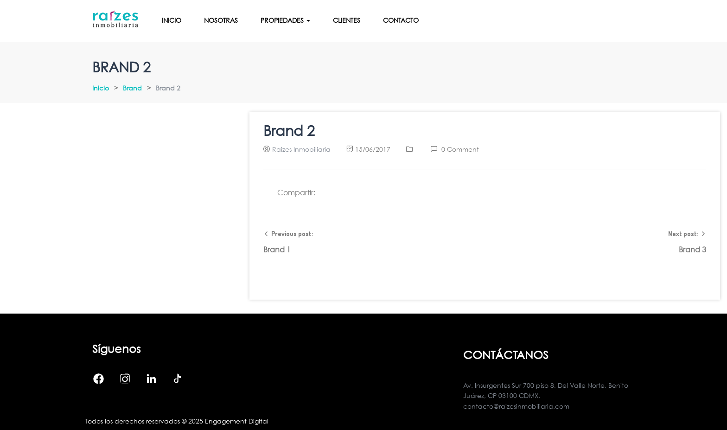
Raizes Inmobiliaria (301, 149)
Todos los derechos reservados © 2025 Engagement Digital (176, 421)
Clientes (346, 20)
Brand (132, 88)
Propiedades (285, 20)
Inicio (171, 20)
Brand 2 (289, 130)
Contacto (401, 20)
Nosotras (221, 20)
